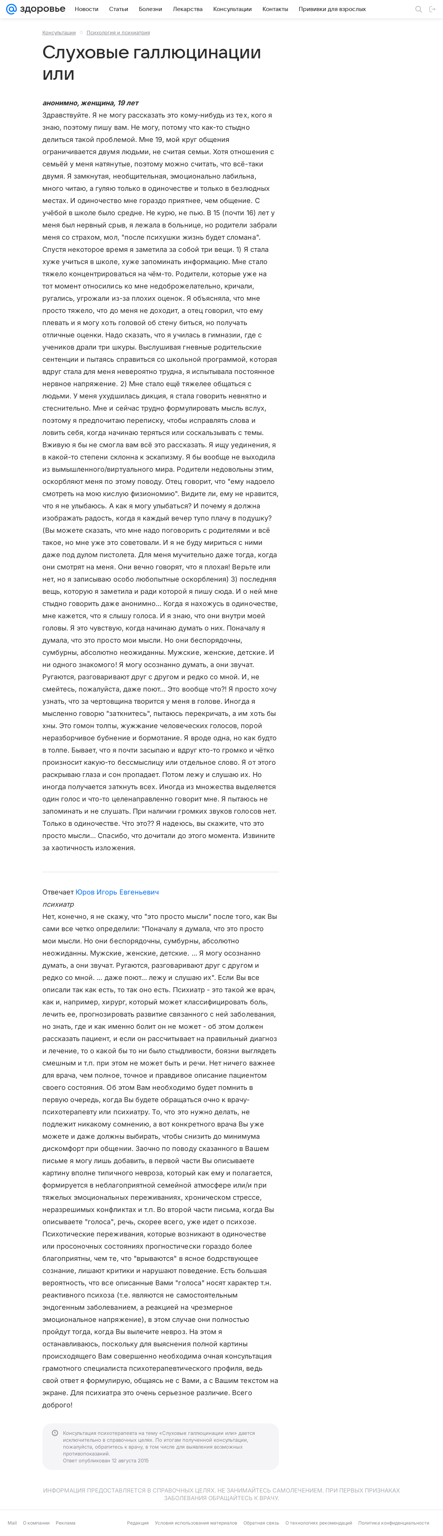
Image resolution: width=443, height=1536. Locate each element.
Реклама (66, 1523)
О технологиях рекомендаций (318, 1523)
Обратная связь (261, 1523)
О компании (36, 1523)
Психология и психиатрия (118, 32)
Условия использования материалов (196, 1523)
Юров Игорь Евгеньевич (117, 892)
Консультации (59, 32)
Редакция (138, 1523)
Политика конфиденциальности (393, 1523)
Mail (12, 1523)
